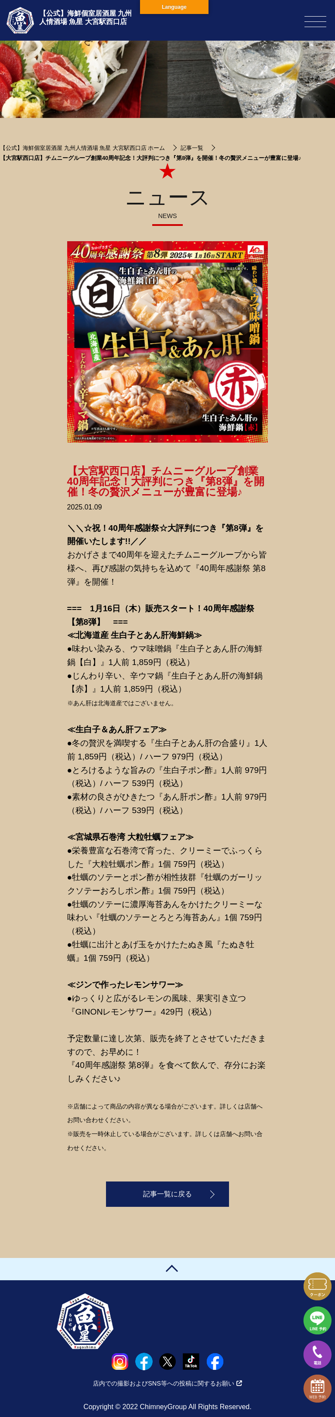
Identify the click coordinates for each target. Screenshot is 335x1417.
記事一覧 (192, 148)
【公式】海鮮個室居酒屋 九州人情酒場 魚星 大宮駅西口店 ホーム (82, 148)
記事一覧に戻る (167, 1194)
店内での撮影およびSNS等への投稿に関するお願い (167, 1383)
